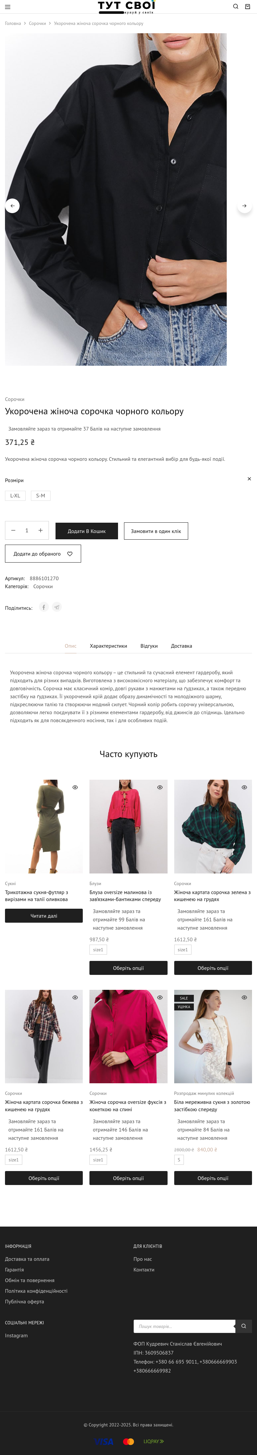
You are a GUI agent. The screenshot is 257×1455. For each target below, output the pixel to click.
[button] (15, 496)
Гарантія (14, 1269)
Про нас (143, 1259)
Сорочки (37, 23)
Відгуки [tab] (149, 645)
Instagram (16, 1335)
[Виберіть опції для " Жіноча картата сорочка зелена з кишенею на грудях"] (213, 968)
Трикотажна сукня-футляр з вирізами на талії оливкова (36, 895)
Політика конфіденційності (36, 1290)
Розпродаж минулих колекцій (204, 1093)
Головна (13, 23)
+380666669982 (152, 1370)
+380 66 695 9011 (176, 1361)
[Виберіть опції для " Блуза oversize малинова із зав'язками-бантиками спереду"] (128, 968)
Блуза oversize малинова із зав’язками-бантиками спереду (125, 895)
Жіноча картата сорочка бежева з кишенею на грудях (44, 1105)
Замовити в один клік (156, 531)
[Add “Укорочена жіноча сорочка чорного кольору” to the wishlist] (43, 553)
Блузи (95, 883)
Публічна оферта (24, 1301)
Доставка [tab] (181, 645)
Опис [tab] (70, 645)
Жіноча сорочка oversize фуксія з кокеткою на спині (127, 1105)
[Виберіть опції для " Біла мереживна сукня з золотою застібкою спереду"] (213, 1178)
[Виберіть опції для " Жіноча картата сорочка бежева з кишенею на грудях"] (44, 1178)
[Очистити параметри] (249, 479)
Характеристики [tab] (108, 645)
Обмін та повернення (30, 1280)
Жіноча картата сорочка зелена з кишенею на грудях (212, 895)
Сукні (10, 883)
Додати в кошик (87, 531)
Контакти (144, 1269)
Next (244, 205)
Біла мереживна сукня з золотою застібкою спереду (212, 1105)
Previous (12, 205)
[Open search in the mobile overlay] (236, 6)
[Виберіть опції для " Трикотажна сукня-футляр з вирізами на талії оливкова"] (44, 916)
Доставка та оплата (27, 1259)
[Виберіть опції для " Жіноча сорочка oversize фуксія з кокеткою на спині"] (128, 1178)
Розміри (14, 480)
